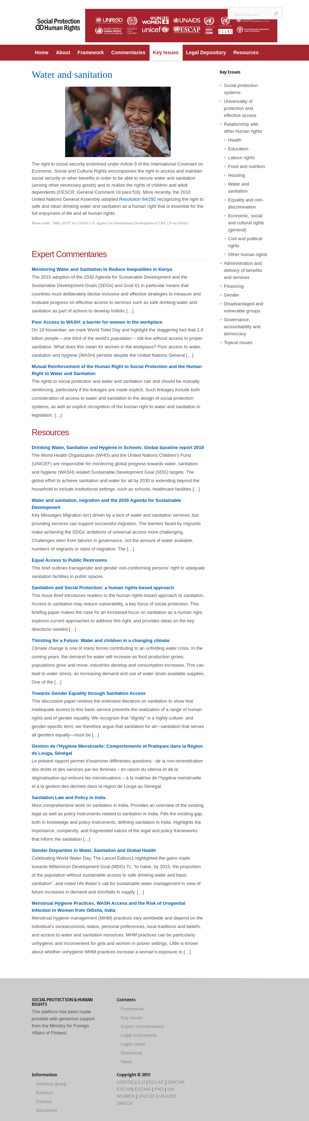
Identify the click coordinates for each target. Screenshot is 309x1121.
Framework (90, 52)
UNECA (124, 1103)
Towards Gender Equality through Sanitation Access (89, 693)
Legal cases (133, 1044)
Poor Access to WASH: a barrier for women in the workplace (97, 322)
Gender (231, 295)
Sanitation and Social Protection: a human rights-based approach (103, 587)
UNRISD (125, 1082)
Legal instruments (139, 1035)
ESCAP (124, 1089)
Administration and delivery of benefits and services (243, 270)
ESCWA (142, 1089)
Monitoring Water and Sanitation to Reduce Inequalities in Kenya (102, 269)
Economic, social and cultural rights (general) (246, 222)
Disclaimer (46, 1110)
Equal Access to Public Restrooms (69, 560)
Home (42, 52)
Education (238, 148)
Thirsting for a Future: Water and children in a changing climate (101, 640)
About (63, 52)
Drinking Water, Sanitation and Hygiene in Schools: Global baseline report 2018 (118, 447)
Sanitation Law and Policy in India (68, 797)
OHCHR (176, 1082)
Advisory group (51, 1083)
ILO (141, 1082)
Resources (246, 52)
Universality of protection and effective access (240, 108)
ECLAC (156, 1082)
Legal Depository (206, 52)
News (126, 1061)
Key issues (132, 1017)
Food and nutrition (246, 166)
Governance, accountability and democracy (242, 326)
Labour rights (241, 157)
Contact (44, 1101)
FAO (159, 1089)
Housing (236, 175)
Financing (234, 286)
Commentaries (128, 52)
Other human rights (247, 254)
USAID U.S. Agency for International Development (115, 223)
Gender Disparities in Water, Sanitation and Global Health (94, 850)
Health (234, 140)
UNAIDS (167, 1096)
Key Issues (165, 52)
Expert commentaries (142, 1026)
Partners (44, 1092)
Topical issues (238, 342)
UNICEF (146, 1096)
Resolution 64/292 (138, 199)
